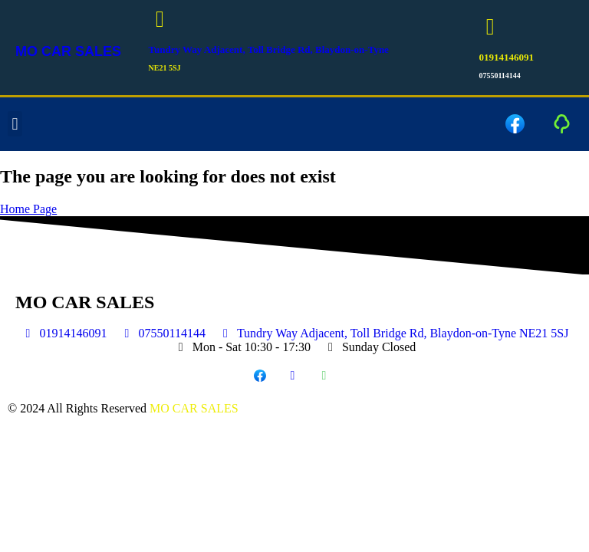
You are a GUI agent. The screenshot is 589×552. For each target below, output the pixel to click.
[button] (15, 124)
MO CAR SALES (68, 51)
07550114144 (499, 75)
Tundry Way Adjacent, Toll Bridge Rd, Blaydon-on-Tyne (269, 49)
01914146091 (506, 57)
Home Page (28, 208)
